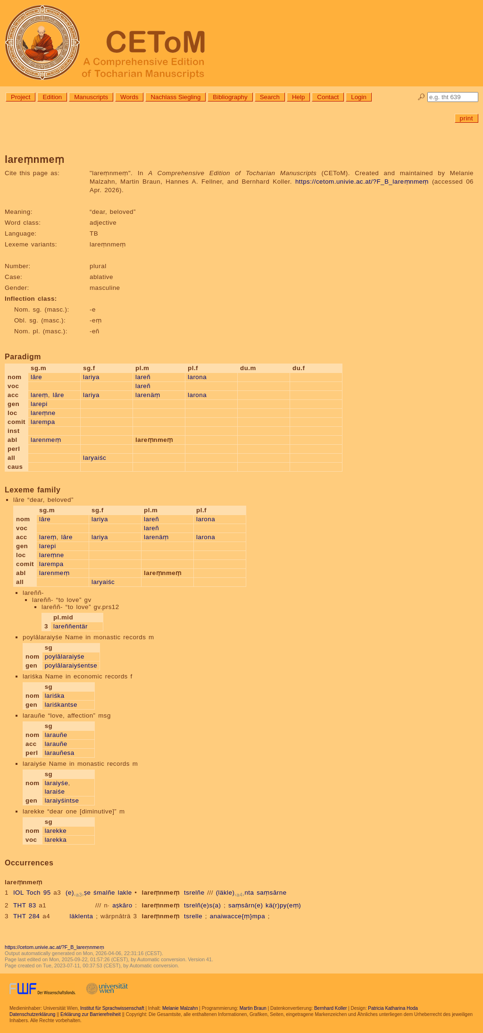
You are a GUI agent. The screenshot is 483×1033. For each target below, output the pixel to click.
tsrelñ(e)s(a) (202, 905)
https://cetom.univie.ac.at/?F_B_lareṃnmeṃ (362, 181)
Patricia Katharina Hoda (393, 1008)
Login (358, 97)
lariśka (55, 695)
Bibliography (230, 97)
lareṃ (39, 394)
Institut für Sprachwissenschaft (112, 1008)
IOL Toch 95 (32, 892)
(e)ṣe (78, 892)
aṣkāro (122, 905)
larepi (39, 403)
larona (197, 377)
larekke (56, 830)
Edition (52, 97)
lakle (125, 892)
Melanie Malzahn (180, 1008)
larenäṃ (147, 394)
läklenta (81, 916)
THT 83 (24, 905)
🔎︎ (421, 97)
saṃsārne (271, 892)
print (466, 118)
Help (298, 97)
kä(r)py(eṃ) (283, 905)
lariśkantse (61, 704)
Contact (328, 97)
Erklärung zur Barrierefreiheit (90, 1014)
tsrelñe (194, 892)
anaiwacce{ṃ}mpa (237, 916)
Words (129, 97)
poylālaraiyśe (64, 656)
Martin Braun (253, 1008)
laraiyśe (56, 783)
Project (20, 97)
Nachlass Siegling (175, 97)
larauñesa (60, 752)
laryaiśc (94, 457)
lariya (91, 377)
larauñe (56, 734)
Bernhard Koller (330, 1008)
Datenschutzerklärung (32, 1014)
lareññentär (70, 626)
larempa (43, 421)
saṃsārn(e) (245, 905)
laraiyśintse (62, 800)
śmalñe (104, 892)
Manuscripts (91, 97)
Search (270, 97)
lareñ (142, 377)
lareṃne (43, 412)
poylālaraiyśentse (71, 665)
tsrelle (193, 916)
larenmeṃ (46, 439)
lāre (36, 377)
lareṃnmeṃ (160, 892)
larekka (56, 839)
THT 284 (26, 916)
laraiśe (55, 791)
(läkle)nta (235, 892)
